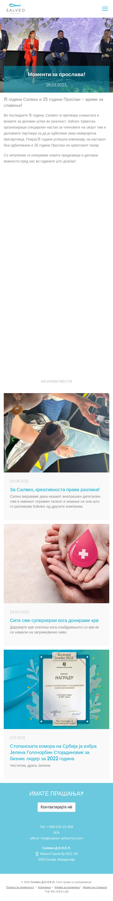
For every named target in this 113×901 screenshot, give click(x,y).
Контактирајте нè (56, 807)
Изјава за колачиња (67, 887)
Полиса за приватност (20, 887)
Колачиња (44, 887)
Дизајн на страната (95, 887)
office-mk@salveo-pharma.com (56, 838)
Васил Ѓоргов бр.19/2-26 (56, 853)
